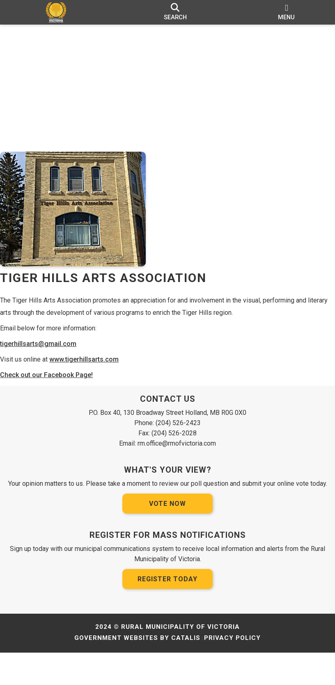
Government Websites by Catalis (137, 670)
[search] (175, 12)
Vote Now (167, 536)
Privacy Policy (232, 670)
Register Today (167, 611)
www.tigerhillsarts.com (92, 367)
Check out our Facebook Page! (54, 383)
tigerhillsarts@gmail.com (46, 352)
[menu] (286, 12)
